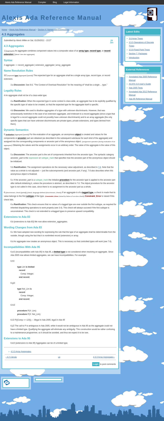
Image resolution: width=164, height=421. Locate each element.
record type (95, 51)
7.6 (99, 167)
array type (84, 51)
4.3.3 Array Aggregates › (104, 357)
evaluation (10, 134)
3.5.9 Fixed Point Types (139, 50)
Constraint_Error (52, 196)
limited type (59, 252)
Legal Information (71, 2)
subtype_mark (47, 158)
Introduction (134, 58)
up (59, 357)
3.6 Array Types (136, 38)
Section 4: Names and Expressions (53, 30)
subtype (30, 196)
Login (96, 364)
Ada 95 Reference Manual (140, 99)
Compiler (42, 2)
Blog (55, 2)
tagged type (87, 192)
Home (4, 30)
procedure (65, 180)
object (78, 134)
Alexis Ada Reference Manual (18, 2)
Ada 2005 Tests (136, 88)
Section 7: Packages (138, 53)
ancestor (22, 138)
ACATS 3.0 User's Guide (140, 84)
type (16, 75)
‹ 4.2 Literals (11, 357)
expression (33, 158)
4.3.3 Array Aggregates (21, 351)
